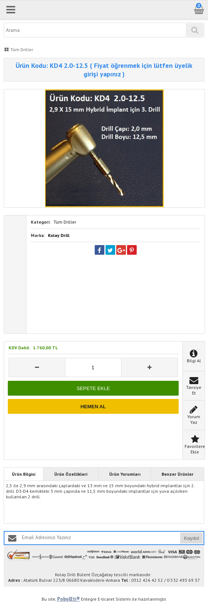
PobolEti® (68, 599)
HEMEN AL (93, 406)
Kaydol (191, 538)
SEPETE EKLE (93, 388)
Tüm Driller (64, 222)
